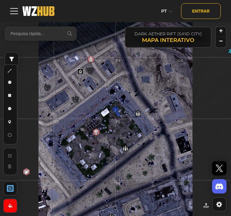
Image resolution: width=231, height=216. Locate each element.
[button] (138, 113)
